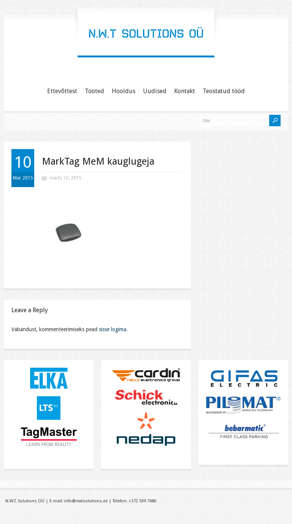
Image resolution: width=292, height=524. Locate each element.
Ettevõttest (62, 91)
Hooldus (123, 91)
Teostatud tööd (224, 91)
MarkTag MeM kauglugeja (98, 161)
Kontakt (184, 91)
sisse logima (112, 329)
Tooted (94, 91)
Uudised (155, 91)
